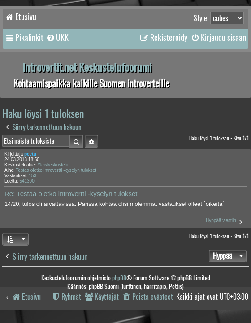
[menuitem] (57, 38)
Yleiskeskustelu (52, 164)
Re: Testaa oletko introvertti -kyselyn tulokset (71, 193)
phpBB (119, 278)
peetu (30, 154)
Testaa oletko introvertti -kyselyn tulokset (56, 170)
